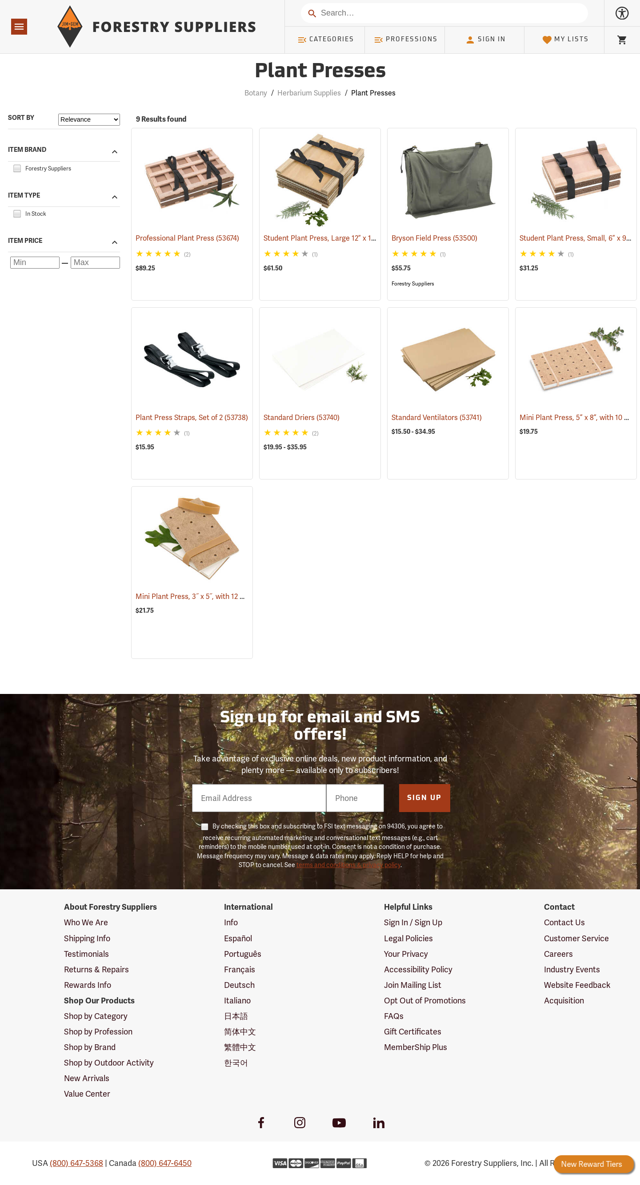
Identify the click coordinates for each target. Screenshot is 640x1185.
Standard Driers (302, 417)
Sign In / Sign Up (413, 922)
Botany (255, 93)
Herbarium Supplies (309, 93)
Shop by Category (96, 1016)
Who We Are (86, 922)
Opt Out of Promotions (425, 1000)
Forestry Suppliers (413, 283)
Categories (326, 40)
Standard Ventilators (437, 417)
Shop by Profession (98, 1031)
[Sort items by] (89, 120)
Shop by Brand (90, 1047)
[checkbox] (17, 167)
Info (231, 922)
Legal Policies (408, 938)
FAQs (394, 1016)
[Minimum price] (35, 263)
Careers (558, 954)
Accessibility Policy (418, 969)
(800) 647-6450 (165, 1163)
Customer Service (576, 938)
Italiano (237, 1000)
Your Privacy (406, 954)
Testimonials (86, 954)
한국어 (236, 1063)
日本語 (236, 1016)
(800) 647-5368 (76, 1163)
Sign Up (424, 798)
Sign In (485, 40)
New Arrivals (86, 1078)
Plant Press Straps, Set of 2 (192, 417)
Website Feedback (577, 985)
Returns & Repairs (96, 969)
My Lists (565, 40)
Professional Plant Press (187, 238)
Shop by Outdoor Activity (109, 1063)
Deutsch (239, 985)
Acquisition (564, 1000)
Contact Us (564, 922)
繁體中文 (240, 1047)
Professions (405, 40)
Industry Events (572, 969)
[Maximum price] (95, 263)
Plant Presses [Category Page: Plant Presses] (320, 72)
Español (238, 938)
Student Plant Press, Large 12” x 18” (333, 238)
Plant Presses (373, 93)
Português (242, 954)
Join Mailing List (412, 985)
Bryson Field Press (434, 238)
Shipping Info (87, 938)
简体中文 (240, 1031)
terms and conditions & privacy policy (348, 865)
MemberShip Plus (415, 1047)
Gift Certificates (412, 1031)
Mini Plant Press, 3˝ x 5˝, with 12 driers (210, 596)
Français (239, 969)
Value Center (87, 1094)
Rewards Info (87, 985)
